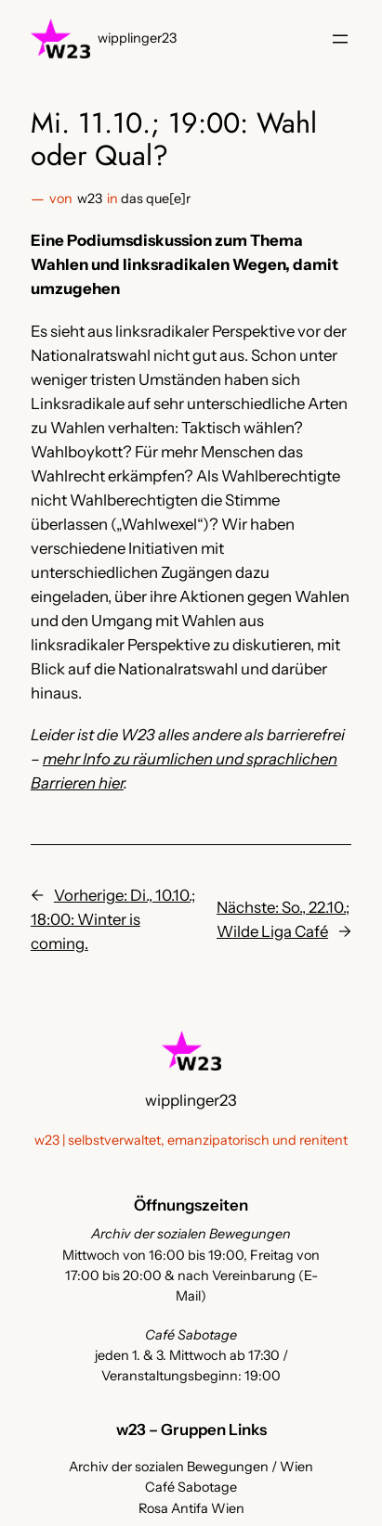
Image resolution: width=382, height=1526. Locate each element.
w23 (89, 198)
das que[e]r (156, 198)
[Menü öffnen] (340, 39)
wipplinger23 (137, 38)
